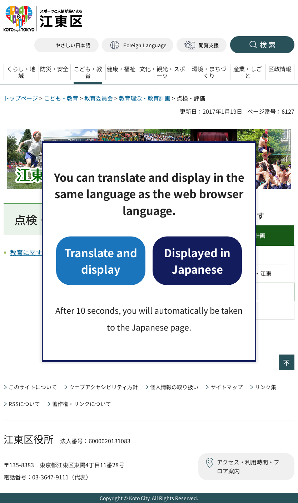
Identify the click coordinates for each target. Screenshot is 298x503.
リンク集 (265, 387)
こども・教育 (61, 98)
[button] (137, 45)
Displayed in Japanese (197, 260)
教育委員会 (98, 98)
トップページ (21, 98)
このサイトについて (33, 387)
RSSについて (24, 403)
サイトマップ (226, 387)
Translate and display (100, 260)
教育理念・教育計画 (144, 98)
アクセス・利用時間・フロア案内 (248, 466)
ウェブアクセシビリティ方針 (103, 387)
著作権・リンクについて (81, 403)
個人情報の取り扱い (174, 387)
